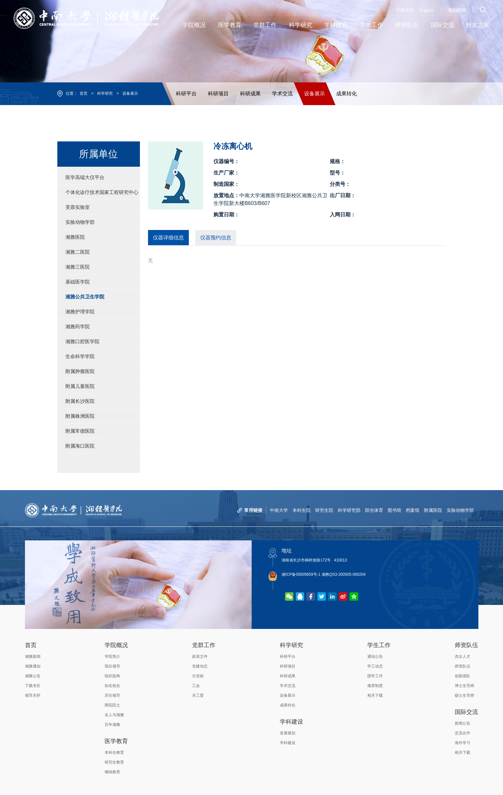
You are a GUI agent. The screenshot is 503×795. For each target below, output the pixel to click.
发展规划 (287, 733)
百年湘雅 (112, 724)
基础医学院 (77, 281)
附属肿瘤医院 (80, 371)
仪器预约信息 (215, 237)
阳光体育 (374, 510)
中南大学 (405, 10)
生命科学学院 (80, 356)
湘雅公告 (32, 676)
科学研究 (105, 93)
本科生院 (301, 510)
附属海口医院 (80, 446)
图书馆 (394, 510)
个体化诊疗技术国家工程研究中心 (101, 192)
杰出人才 (462, 656)
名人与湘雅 (114, 715)
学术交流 (282, 93)
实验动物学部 (80, 222)
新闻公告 (462, 723)
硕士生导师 (464, 695)
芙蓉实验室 (77, 207)
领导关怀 (32, 695)
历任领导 (112, 695)
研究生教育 (114, 762)
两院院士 (112, 705)
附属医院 (433, 510)
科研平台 (186, 93)
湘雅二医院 (77, 252)
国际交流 (466, 712)
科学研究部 (349, 510)
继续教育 (112, 772)
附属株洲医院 (80, 416)
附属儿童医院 (80, 386)
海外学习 (462, 743)
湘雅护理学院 (80, 311)
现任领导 (112, 666)
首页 (83, 93)
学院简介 (112, 656)
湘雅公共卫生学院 (84, 296)
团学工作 (375, 676)
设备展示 (130, 93)
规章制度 (375, 685)
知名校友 (112, 685)
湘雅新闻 (32, 656)
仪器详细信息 (168, 237)
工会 (196, 685)
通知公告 (375, 656)
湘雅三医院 (77, 267)
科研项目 (218, 93)
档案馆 (412, 510)
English (427, 10)
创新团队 (462, 676)
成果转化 (346, 93)
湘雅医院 (75, 237)
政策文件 (200, 656)
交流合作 (462, 733)
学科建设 (291, 721)
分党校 (198, 676)
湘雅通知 (32, 666)
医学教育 (116, 741)
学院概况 (116, 645)
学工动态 (375, 666)
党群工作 (203, 645)
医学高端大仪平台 (84, 177)
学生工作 (379, 645)
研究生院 (324, 510)
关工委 (198, 695)
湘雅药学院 (77, 326)
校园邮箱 (457, 10)
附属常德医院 (80, 431)
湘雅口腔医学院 (82, 341)
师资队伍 (466, 645)
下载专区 (32, 685)
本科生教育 (114, 752)
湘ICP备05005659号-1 (300, 574)
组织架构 (112, 676)
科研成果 (250, 93)
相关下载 (375, 695)
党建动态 (200, 666)
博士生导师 (464, 685)
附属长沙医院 (80, 401)
